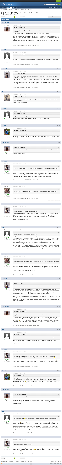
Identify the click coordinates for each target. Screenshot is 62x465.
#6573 (58, 278)
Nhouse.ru (3, 7)
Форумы (9, 7)
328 (12, 16)
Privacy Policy (59, 461)
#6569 (58, 184)
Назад (4, 16)
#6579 (58, 411)
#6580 (58, 437)
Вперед (21, 16)
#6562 (58, 49)
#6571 (58, 227)
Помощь (11, 463)
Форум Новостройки (4, 461)
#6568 (58, 161)
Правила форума (53, 461)
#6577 (58, 370)
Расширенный (60, 4)
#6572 (58, 254)
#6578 (58, 389)
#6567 (58, 142)
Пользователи (15, 7)
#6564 (58, 91)
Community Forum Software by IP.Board (55, 463)
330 (16, 16)
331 (18, 16)
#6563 (58, 68)
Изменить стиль (5, 463)
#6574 (58, 306)
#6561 (58, 22)
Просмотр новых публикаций (52, 7)
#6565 (58, 108)
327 (10, 16)
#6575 (58, 329)
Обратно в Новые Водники (56, 458)
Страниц (7, 16)
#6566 (58, 125)
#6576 (58, 349)
